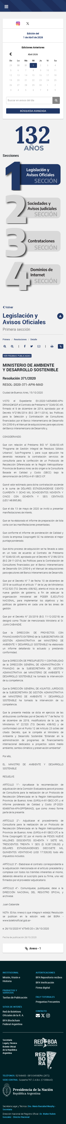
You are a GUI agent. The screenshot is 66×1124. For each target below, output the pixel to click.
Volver (8, 307)
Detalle (33, 339)
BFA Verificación (45, 982)
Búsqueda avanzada (33, 111)
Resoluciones (20, 339)
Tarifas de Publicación (15, 997)
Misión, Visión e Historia (11, 979)
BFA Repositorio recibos (49, 977)
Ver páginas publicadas (17, 355)
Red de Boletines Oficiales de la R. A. (13, 1013)
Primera (6, 339)
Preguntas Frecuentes (48, 1001)
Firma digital (43, 987)
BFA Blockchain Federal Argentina (12, 1022)
